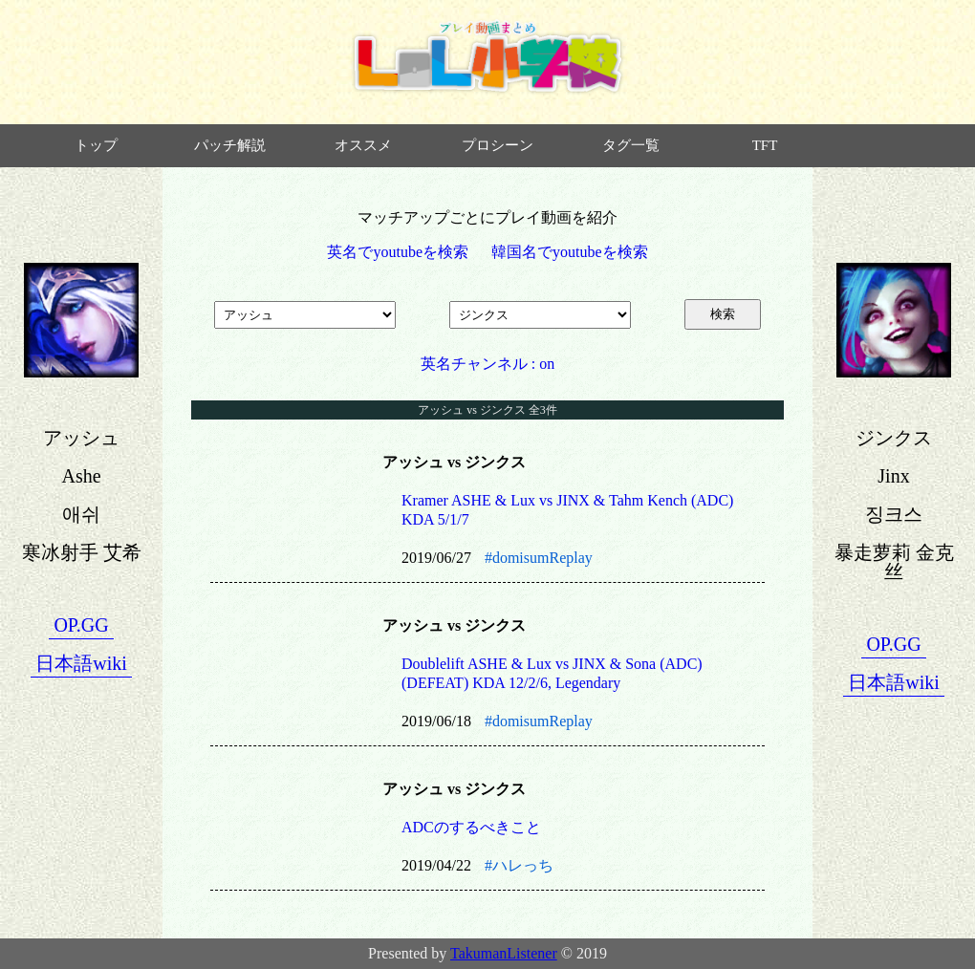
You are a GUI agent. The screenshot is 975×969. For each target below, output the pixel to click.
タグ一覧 (631, 145)
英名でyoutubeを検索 (397, 252)
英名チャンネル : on (487, 363)
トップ (96, 145)
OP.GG (81, 624)
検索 (722, 314)
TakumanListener (503, 953)
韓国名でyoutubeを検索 (569, 252)
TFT (765, 145)
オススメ (363, 145)
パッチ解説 (230, 145)
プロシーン (497, 145)
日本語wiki (81, 663)
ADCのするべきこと (471, 827)
